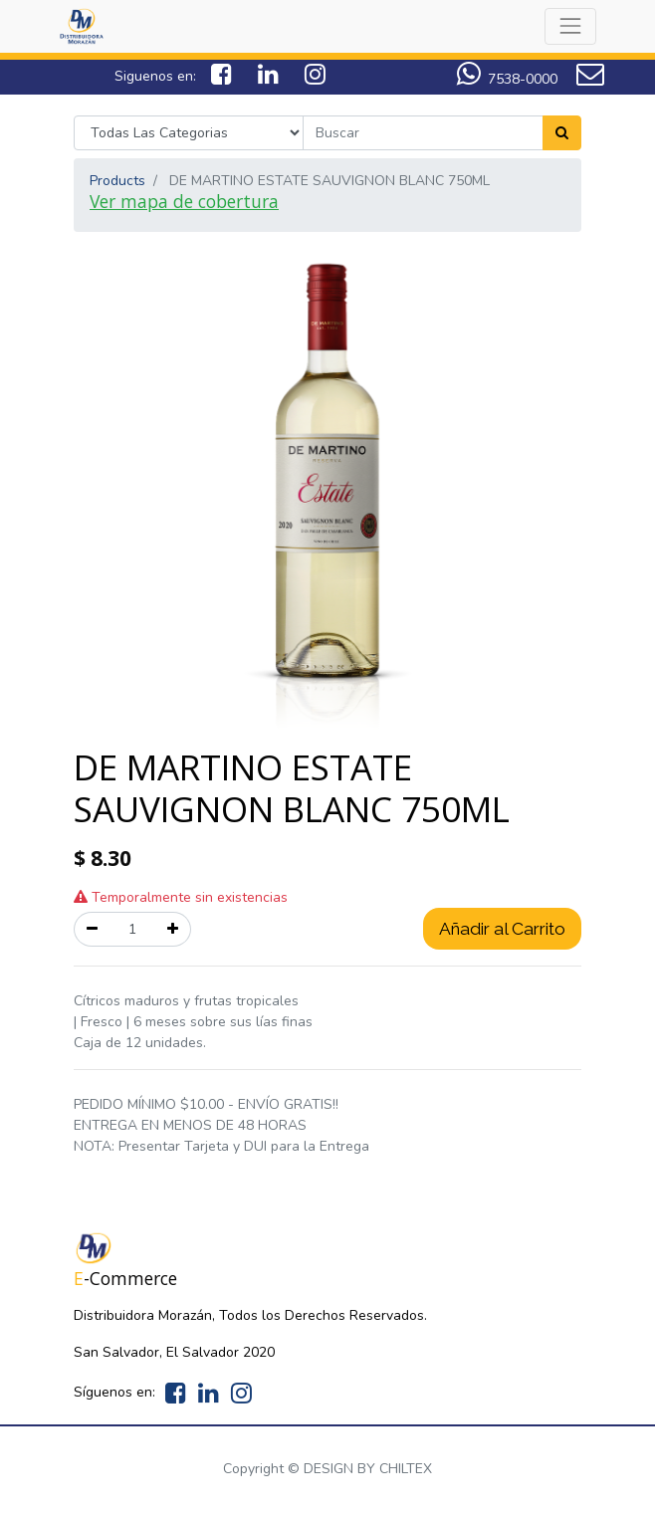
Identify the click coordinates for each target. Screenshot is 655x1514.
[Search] (562, 132)
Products (117, 180)
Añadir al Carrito (502, 929)
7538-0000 (522, 79)
